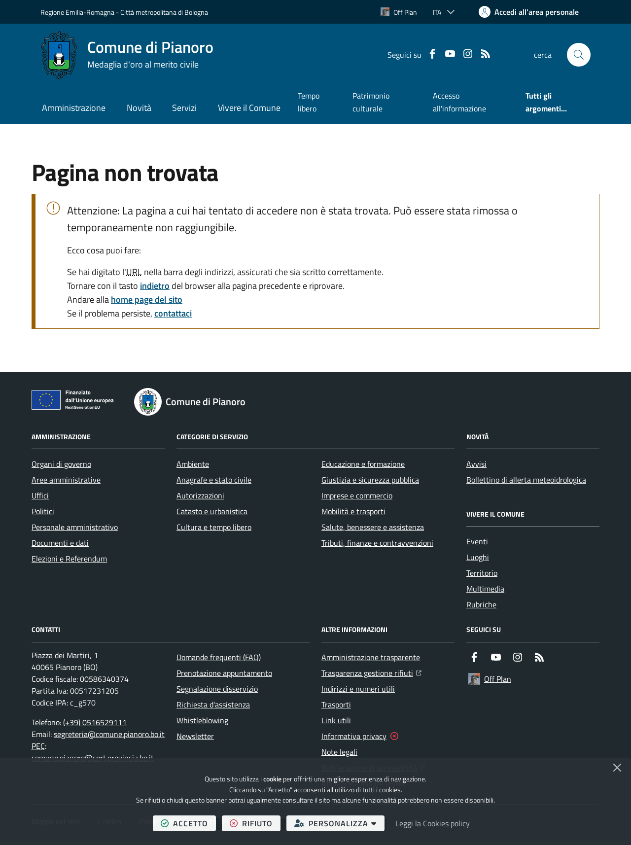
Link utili (336, 720)
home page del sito (146, 299)
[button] (579, 55)
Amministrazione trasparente (370, 657)
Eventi (477, 541)
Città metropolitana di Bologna (164, 12)
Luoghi (477, 557)
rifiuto (255, 823)
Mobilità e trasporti (353, 511)
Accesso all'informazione (459, 102)
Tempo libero (308, 102)
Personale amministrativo (75, 527)
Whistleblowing (202, 720)
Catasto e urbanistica (211, 511)
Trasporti (336, 704)
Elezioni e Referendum (69, 558)
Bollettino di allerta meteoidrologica (526, 480)
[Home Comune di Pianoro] (126, 54)
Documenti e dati (60, 543)
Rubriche (481, 604)
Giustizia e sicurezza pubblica (370, 480)
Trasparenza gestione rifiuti (371, 672)
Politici (43, 511)
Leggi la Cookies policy (432, 823)
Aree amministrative (66, 480)
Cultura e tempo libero (213, 527)
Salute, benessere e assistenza (372, 527)
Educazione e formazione (363, 464)
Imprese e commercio (356, 495)
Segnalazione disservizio (217, 689)
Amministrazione (73, 107)
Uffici (40, 495)
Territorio (481, 573)
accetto (188, 823)
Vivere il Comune (249, 107)
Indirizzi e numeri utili (358, 689)
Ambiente (192, 464)
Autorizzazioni (200, 495)
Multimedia (485, 589)
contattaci (173, 313)
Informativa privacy (353, 736)
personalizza (339, 823)
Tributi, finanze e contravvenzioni (377, 543)
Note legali (339, 752)
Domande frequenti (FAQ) (218, 657)
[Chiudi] (617, 768)
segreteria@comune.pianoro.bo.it (109, 734)
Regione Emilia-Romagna (77, 12)
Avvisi (476, 464)
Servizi (184, 107)
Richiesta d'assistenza (213, 704)
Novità (139, 107)
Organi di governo (61, 464)
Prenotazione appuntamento (224, 673)
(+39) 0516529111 (95, 722)
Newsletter (195, 736)
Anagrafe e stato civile (213, 480)
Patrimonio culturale (370, 102)
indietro (155, 285)
